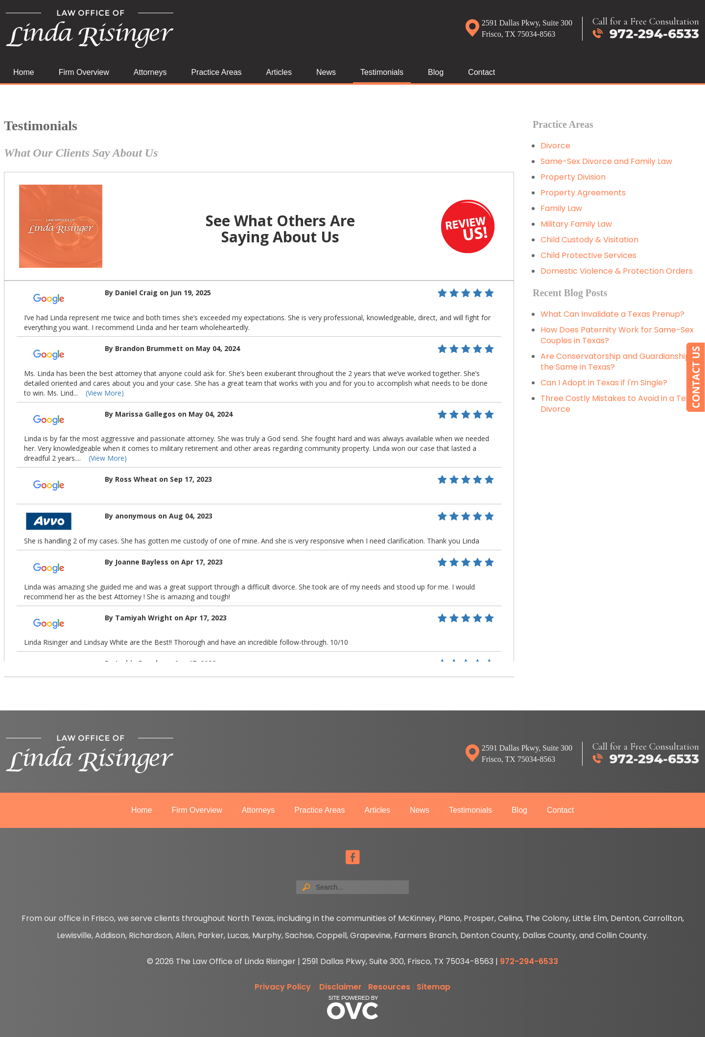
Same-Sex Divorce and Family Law (606, 161)
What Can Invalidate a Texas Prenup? (612, 314)
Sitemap (433, 986)
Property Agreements (584, 192)
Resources (389, 986)
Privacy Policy (283, 986)
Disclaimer (340, 986)
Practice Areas (216, 72)
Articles (279, 72)
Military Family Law (576, 224)
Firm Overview (84, 72)
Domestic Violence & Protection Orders (616, 271)
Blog (436, 72)
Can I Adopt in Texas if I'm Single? (603, 382)
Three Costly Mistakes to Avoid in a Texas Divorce (619, 404)
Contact (481, 72)
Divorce (555, 145)
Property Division (573, 177)
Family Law (561, 208)
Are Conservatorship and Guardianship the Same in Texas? (615, 362)
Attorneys (150, 72)
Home (23, 72)
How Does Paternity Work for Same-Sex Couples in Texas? (617, 335)
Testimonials (381, 72)
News (326, 72)
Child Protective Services (588, 255)
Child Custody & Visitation (589, 239)
